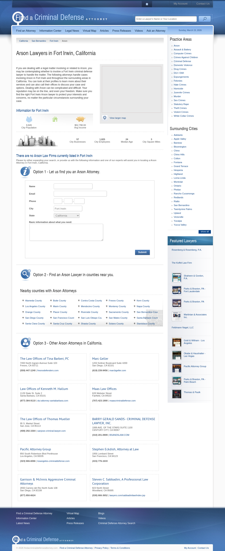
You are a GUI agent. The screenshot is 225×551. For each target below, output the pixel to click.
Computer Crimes (182, 53)
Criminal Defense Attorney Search (116, 523)
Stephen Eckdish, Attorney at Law (115, 449)
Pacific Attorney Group (35, 449)
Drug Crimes (180, 69)
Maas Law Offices (104, 389)
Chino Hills (179, 154)
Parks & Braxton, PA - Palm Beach (195, 380)
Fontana (178, 162)
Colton (177, 158)
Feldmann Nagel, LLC (183, 327)
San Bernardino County (148, 312)
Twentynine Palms (183, 209)
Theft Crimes (180, 108)
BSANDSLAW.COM (119, 435)
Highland (178, 174)
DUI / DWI (179, 73)
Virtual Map (73, 513)
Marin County (59, 306)
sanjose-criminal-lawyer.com (51, 431)
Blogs (101, 513)
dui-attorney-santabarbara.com (52, 400)
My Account (180, 3)
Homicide (178, 88)
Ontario (177, 185)
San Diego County (34, 318)
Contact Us (202, 3)
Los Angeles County (35, 306)
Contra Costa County (91, 300)
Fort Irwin (54, 41)
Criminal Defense (182, 61)
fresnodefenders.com (47, 370)
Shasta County (88, 323)
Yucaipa (178, 221)
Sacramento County (119, 312)
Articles (71, 518)
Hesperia (178, 170)
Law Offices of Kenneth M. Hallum (44, 389)
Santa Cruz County (62, 323)
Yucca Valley (180, 225)
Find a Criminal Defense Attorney (34, 513)
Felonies (178, 81)
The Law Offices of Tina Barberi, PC (44, 359)
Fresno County (116, 300)
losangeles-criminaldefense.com (53, 461)
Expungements (181, 77)
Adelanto (178, 135)
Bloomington (180, 146)
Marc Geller (100, 359)
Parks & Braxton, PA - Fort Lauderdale (195, 290)
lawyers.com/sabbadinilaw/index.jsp (127, 495)
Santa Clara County (35, 323)
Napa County (143, 306)
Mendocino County (90, 306)
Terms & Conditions (120, 548)
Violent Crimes (181, 112)
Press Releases (75, 523)
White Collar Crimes (184, 116)
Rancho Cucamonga (184, 193)
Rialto (177, 201)
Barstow (178, 143)
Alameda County (33, 300)
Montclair (178, 182)
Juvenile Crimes (182, 92)
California (23, 41)
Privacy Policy (102, 548)
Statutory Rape (181, 104)
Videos (102, 518)
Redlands (178, 197)
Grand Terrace (181, 166)
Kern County (143, 300)
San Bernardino (39, 41)
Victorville (178, 217)
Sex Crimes (179, 100)
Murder (177, 96)
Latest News (23, 523)
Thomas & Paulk (192, 392)
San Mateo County (118, 318)
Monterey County (117, 306)
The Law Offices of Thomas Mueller (45, 419)
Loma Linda (180, 178)
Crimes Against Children (186, 57)
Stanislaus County (146, 323)
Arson (177, 45)
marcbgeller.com (117, 370)
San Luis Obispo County (93, 318)
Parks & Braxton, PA (194, 301)
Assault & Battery (182, 49)
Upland (177, 213)
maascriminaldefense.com (122, 400)
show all (205, 231)
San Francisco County (64, 318)
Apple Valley (180, 139)
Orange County (33, 312)
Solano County (116, 323)
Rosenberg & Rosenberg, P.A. (187, 250)
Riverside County (89, 312)
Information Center (26, 518)
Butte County (59, 300)
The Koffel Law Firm (182, 263)
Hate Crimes (180, 84)
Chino (177, 150)
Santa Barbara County (148, 318)
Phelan (177, 189)
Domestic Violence (183, 65)
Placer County (60, 312)
